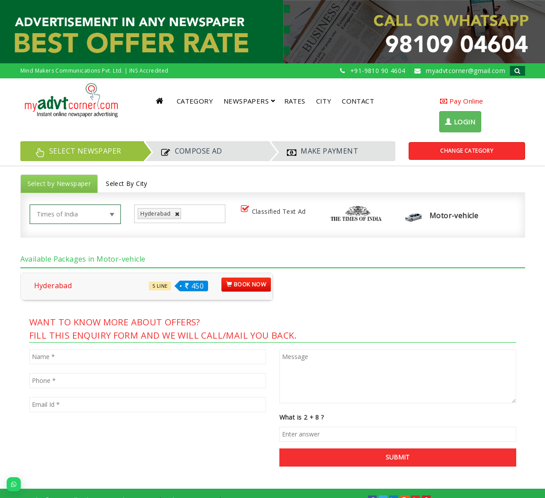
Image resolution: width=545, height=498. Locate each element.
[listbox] (186, 214)
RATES (294, 101)
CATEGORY (195, 101)
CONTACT (358, 101)
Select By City (126, 183)
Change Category (466, 150)
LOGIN (460, 121)
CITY (324, 101)
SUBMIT (398, 457)
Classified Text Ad (275, 211)
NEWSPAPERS (249, 101)
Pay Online (461, 101)
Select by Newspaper (59, 183)
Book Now (246, 284)
